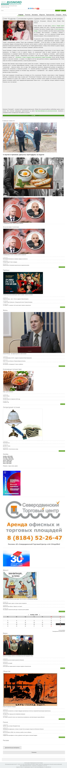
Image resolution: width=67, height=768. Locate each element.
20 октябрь (4, 605)
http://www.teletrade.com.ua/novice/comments (46, 111)
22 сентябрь (4, 304)
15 (51, 622)
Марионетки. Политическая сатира (10, 449)
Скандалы (58, 14)
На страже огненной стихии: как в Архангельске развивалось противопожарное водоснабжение (24, 717)
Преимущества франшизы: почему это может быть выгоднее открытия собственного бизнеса (23, 729)
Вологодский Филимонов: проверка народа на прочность (15, 258)
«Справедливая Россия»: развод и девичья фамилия (14, 254)
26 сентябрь (4, 401)
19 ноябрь (4, 665)
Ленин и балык (6, 395)
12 (25, 622)
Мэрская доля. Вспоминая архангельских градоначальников (16, 265)
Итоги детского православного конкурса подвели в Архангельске (17, 666)
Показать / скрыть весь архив (10, 466)
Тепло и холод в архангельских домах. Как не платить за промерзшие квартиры (20, 599)
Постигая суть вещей (7, 663)
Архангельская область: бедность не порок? (12, 606)
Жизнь (64, 14)
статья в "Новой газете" (58, 25)
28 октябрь (4, 602)
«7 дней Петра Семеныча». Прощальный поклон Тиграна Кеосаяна (17, 302)
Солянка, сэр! (6, 402)
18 (16, 624)
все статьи (62, 668)
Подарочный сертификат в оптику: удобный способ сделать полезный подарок (20, 735)
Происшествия (50, 14)
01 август (29, 115)
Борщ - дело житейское (8, 391)
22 (51, 624)
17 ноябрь (4, 734)
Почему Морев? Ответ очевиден (10, 262)
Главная (20, 14)
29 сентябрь (4, 608)
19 (25, 624)
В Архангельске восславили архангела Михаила (13, 660)
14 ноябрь (4, 441)
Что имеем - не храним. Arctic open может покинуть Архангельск (17, 305)
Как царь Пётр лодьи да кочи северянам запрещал (14, 714)
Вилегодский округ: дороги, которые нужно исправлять (15, 603)
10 (7, 622)
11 (16, 622)
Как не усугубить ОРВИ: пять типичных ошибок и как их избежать (17, 732)
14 (42, 622)
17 (7, 624)
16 (60, 622)
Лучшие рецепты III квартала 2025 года (11, 399)
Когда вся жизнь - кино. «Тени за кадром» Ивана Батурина (15, 298)
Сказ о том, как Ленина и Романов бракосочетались (14, 361)
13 (34, 622)
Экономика (35, 14)
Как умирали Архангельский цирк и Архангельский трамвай (16, 609)
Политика (27, 14)
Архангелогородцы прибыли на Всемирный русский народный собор (18, 655)
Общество (42, 14)
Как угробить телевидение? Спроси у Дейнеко (13, 364)
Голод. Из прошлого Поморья (9, 706)
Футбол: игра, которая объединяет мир (11, 725)
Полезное (34, 752)
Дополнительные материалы (12, 747)
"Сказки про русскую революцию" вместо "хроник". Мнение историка (18, 294)
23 (60, 624)
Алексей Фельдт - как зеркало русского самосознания (14, 353)
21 (42, 624)
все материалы (61, 450)
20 (34, 624)
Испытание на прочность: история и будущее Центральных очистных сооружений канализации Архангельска (27, 710)
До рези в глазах (6, 445)
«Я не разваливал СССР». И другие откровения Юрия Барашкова (17, 357)
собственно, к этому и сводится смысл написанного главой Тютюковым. (33, 57)
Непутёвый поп (6, 442)
